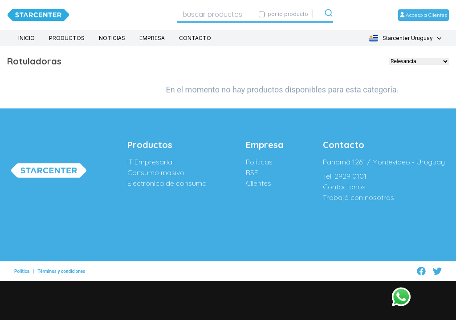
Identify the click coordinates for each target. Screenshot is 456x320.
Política (21, 267)
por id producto (288, 14)
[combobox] (215, 14)
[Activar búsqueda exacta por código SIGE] (262, 14)
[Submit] (328, 14)
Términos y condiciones (61, 267)
